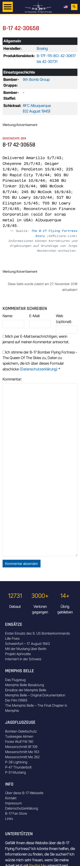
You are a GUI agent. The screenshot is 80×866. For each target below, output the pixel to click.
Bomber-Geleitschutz (21, 731)
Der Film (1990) (16, 700)
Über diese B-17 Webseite (24, 793)
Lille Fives (12, 638)
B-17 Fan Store (16, 813)
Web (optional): (64, 319)
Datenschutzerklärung (21, 808)
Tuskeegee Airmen (19, 736)
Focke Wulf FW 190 (19, 741)
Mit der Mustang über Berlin (26, 649)
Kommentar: (12, 379)
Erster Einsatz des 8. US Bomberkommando (37, 633)
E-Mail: (34, 316)
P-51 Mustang (15, 772)
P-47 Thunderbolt (18, 767)
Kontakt (10, 798)
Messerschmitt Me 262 (22, 757)
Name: (8, 316)
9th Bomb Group (36, 79)
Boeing (42, 48)
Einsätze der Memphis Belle (25, 690)
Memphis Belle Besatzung (24, 685)
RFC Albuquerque (37, 105)
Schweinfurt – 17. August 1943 (27, 643)
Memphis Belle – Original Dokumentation (35, 695)
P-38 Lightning (16, 762)
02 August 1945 (36, 111)
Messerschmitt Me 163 (22, 752)
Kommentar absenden (21, 563)
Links (9, 818)
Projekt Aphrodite (18, 654)
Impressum (13, 803)
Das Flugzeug (15, 680)
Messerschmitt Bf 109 (21, 747)
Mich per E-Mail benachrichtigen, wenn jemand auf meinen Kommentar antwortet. (36, 339)
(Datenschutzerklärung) (39, 369)
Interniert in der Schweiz (23, 659)
